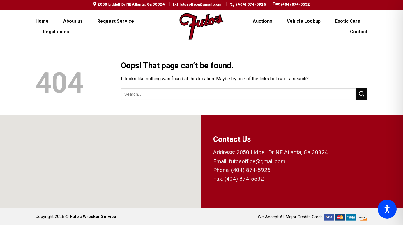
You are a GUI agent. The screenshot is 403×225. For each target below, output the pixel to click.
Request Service (115, 21)
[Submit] (361, 94)
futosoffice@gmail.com (257, 161)
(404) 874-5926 (251, 170)
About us (73, 21)
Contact (358, 31)
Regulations (56, 31)
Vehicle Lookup (304, 21)
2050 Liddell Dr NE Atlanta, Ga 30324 (282, 152)
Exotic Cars (347, 21)
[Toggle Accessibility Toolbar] (387, 209)
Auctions (262, 21)
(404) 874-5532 (295, 4)
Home (42, 21)
